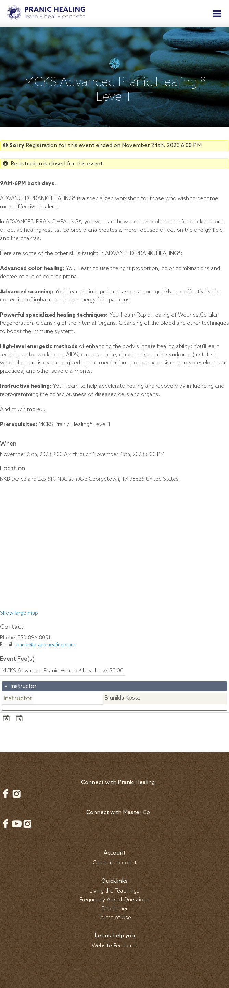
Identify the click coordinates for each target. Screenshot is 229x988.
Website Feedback (114, 945)
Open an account (115, 863)
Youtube (16, 823)
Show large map (19, 613)
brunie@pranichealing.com (44, 645)
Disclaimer (115, 909)
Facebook (5, 793)
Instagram (16, 793)
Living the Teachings (114, 891)
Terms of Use (114, 917)
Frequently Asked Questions (114, 900)
